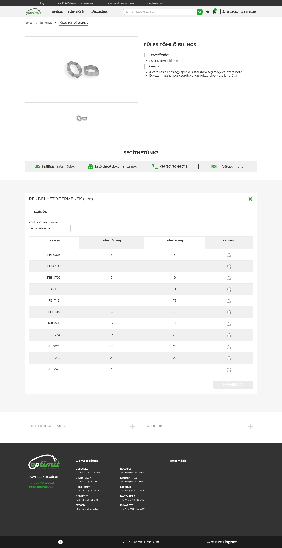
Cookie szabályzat (180, 485)
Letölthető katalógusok (120, 3)
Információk (179, 461)
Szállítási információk (58, 166)
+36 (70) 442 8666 (134, 490)
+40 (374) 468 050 (134, 499)
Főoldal (28, 22)
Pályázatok (176, 496)
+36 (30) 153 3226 (89, 508)
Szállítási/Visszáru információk (75, 3)
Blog (41, 3)
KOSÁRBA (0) (233, 384)
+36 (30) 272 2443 (89, 490)
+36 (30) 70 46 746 (173, 166)
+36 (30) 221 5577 (89, 481)
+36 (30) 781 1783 (89, 499)
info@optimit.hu (231, 166)
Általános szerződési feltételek (186, 479)
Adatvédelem (177, 490)
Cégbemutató (155, 3)
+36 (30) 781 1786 (134, 481)
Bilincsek (46, 22)
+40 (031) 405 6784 (135, 508)
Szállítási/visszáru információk (186, 474)
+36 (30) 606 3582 (134, 472)
